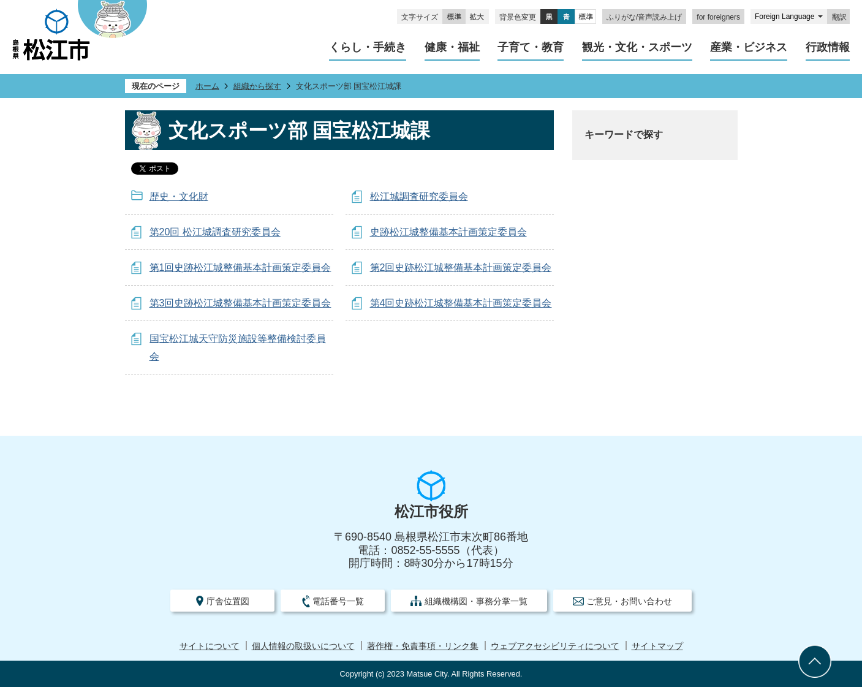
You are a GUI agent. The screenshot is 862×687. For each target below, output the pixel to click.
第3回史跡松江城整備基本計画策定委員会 (240, 303)
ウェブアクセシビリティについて (555, 646)
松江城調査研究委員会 (419, 196)
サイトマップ (657, 646)
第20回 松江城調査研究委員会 (215, 232)
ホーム (207, 86)
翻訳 (839, 17)
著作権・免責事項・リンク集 (422, 646)
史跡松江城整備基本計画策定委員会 (448, 232)
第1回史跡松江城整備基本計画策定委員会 (240, 267)
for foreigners (718, 17)
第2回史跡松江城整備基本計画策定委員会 (461, 267)
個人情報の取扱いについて (303, 646)
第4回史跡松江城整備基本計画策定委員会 (461, 303)
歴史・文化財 (178, 196)
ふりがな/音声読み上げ (644, 17)
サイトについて (210, 646)
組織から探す (257, 86)
